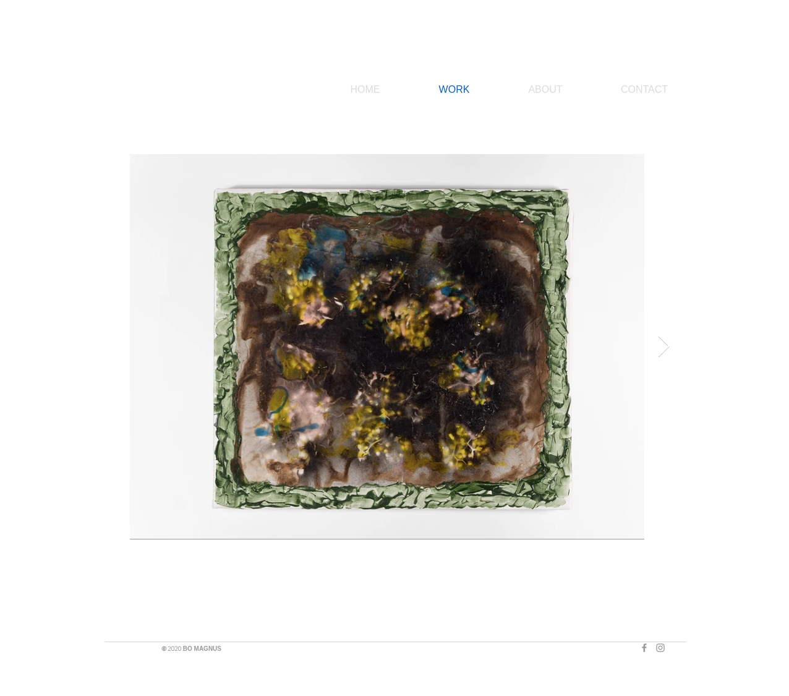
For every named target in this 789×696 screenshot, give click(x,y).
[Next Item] (663, 346)
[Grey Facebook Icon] (644, 647)
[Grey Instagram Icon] (660, 647)
